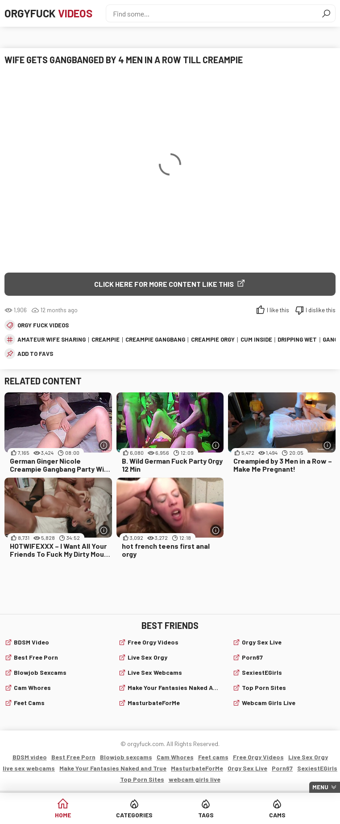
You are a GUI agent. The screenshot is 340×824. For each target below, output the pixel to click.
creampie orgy (213, 339)
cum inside (256, 339)
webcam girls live (268, 702)
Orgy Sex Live (262, 642)
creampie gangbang (155, 339)
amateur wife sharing (51, 339)
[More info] (104, 445)
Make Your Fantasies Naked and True (174, 687)
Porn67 (252, 657)
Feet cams (29, 702)
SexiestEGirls (262, 672)
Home (63, 815)
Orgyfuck (48, 13)
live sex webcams (155, 672)
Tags (206, 815)
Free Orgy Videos (153, 642)
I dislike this (321, 310)
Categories (134, 815)
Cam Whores (32, 687)
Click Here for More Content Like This (164, 284)
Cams (277, 815)
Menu (320, 787)
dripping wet (297, 339)
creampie (105, 339)
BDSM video (31, 642)
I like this (278, 310)
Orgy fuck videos (43, 325)
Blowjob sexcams (40, 672)
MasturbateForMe (154, 702)
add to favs (35, 354)
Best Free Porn (36, 657)
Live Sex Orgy (147, 657)
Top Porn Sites (264, 687)
